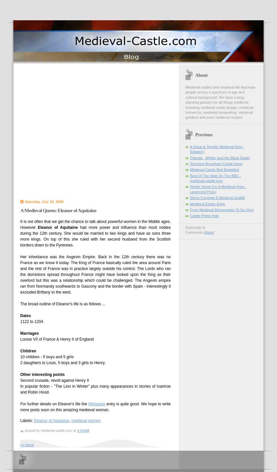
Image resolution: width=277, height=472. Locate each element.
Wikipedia (96, 404)
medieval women (86, 420)
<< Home (27, 445)
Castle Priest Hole (204, 216)
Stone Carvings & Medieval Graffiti (217, 198)
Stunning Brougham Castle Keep (216, 164)
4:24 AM (83, 430)
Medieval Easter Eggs (207, 204)
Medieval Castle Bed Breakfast (214, 170)
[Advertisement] (63, 131)
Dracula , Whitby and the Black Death (220, 158)
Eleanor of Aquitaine (51, 420)
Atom (209, 232)
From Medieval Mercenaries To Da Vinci (222, 210)
